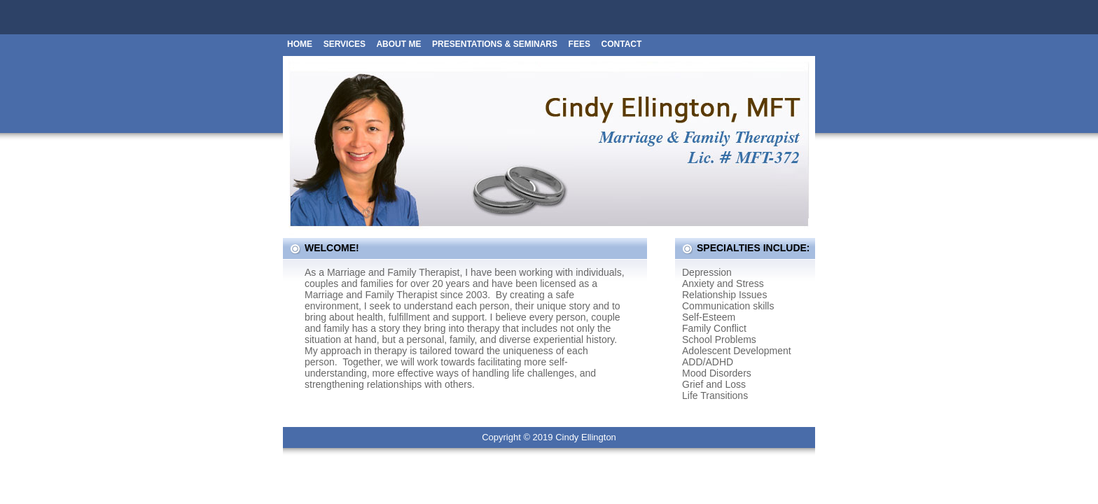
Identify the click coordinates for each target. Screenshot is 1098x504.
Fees (579, 44)
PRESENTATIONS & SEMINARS (494, 44)
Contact (622, 44)
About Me (398, 44)
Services (346, 44)
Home (299, 44)
